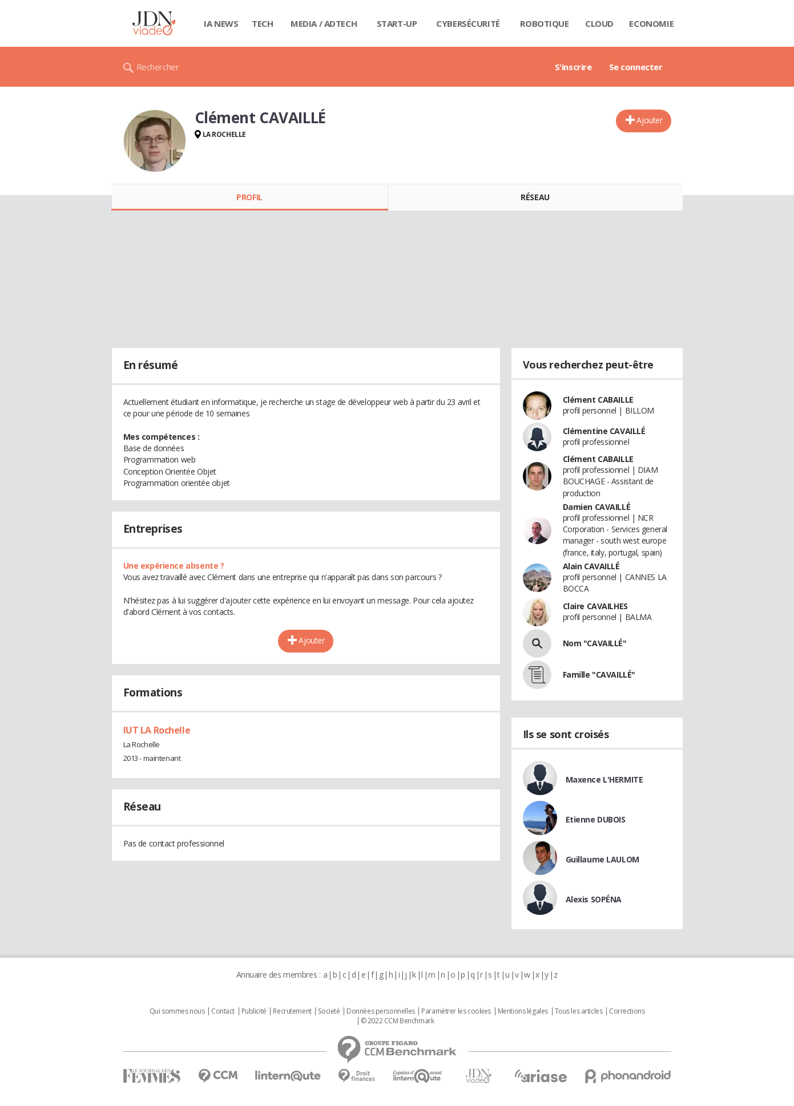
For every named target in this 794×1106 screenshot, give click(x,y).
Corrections (626, 1011)
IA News (221, 23)
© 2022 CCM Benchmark (397, 1021)
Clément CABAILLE (598, 399)
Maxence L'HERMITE (604, 779)
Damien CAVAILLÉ (597, 506)
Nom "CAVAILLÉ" (595, 643)
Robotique (544, 23)
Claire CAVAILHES (595, 606)
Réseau (535, 197)
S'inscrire (573, 66)
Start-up (397, 23)
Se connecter (636, 66)
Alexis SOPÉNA (594, 899)
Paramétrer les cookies (456, 1011)
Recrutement (292, 1011)
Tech (262, 23)
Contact (223, 1011)
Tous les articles (579, 1011)
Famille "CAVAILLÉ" (599, 674)
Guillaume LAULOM (602, 859)
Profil (249, 197)
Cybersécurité (468, 23)
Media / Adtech (324, 23)
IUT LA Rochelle (157, 730)
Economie (651, 23)
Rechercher (157, 66)
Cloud (599, 23)
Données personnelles (380, 1011)
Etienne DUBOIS (596, 819)
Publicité (254, 1011)
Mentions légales (523, 1011)
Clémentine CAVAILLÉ (604, 431)
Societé (329, 1011)
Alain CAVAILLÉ (591, 566)
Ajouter (649, 120)
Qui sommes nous (177, 1011)
